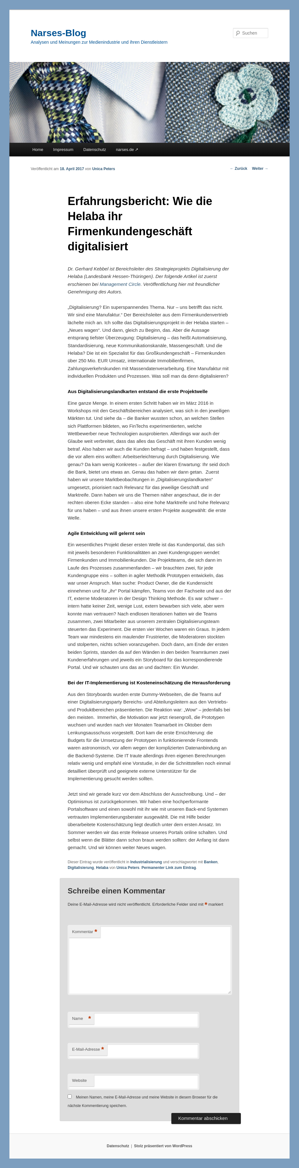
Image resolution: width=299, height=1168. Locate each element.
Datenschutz (94, 149)
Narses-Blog (58, 33)
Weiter (260, 168)
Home (37, 149)
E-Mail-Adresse (88, 1049)
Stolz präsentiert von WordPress (163, 1146)
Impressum (63, 149)
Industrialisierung (146, 862)
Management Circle (120, 284)
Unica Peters (103, 169)
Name (81, 1018)
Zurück (238, 168)
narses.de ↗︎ (127, 149)
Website (79, 1080)
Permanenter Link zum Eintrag (168, 867)
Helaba (102, 867)
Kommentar (84, 932)
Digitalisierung (81, 867)
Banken (211, 862)
